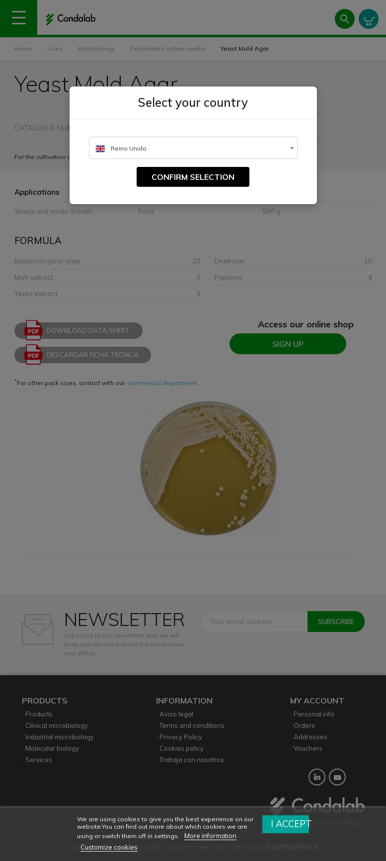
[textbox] (193, 148)
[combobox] (193, 148)
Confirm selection (193, 177)
